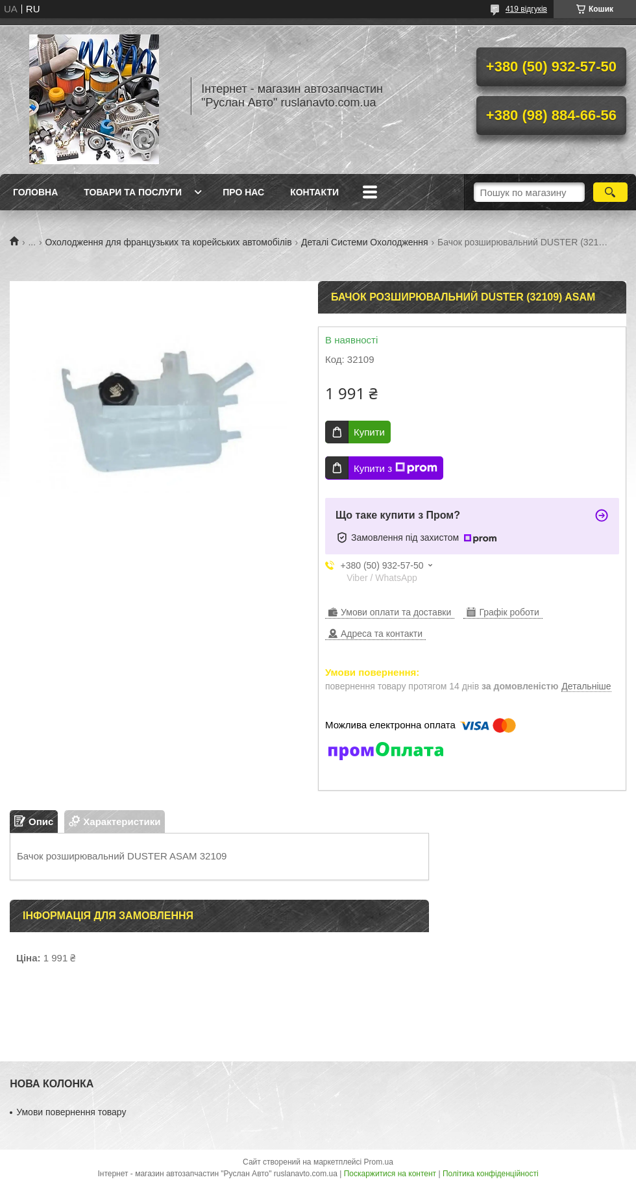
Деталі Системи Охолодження (364, 242)
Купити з (395, 468)
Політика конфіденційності (491, 1173)
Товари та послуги (133, 192)
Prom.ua (378, 1162)
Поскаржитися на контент (390, 1173)
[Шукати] (610, 192)
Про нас (243, 192)
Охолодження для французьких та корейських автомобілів (168, 242)
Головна (35, 192)
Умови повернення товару (71, 1112)
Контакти (314, 192)
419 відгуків (526, 9)
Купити (369, 432)
